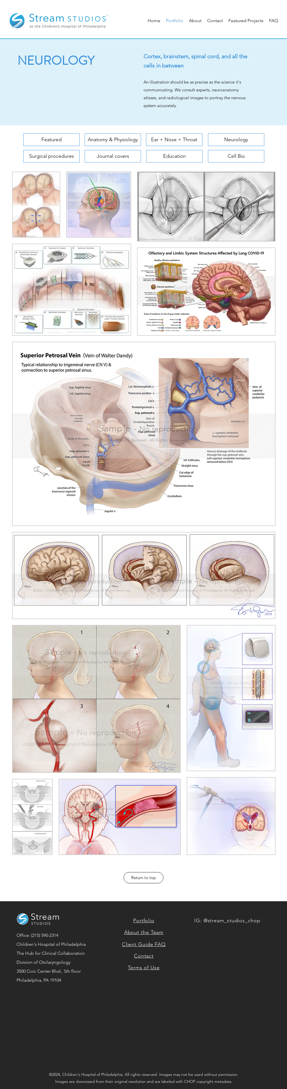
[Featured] (51, 139)
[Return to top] (143, 877)
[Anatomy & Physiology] (113, 139)
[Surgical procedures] (51, 156)
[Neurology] (236, 139)
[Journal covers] (113, 156)
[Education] (174, 156)
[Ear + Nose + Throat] (174, 139)
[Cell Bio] (236, 156)
